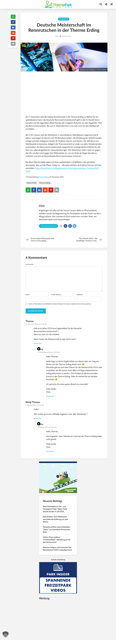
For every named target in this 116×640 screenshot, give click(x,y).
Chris (56, 36)
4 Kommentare (66, 36)
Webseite (80, 294)
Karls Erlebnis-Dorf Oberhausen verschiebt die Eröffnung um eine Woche (55, 519)
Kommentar (29, 264)
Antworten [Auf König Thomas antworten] (38, 418)
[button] (5, 634)
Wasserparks (63, 19)
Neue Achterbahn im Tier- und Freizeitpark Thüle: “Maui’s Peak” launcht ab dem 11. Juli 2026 (55, 509)
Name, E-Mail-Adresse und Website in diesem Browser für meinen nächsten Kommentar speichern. (60, 304)
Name (28, 294)
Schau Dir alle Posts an (48, 226)
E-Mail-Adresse (56, 294)
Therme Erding (44, 177)
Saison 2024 (31, 183)
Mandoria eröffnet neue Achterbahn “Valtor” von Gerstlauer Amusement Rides (56, 529)
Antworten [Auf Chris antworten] (50, 396)
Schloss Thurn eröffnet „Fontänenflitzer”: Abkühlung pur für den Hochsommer (57, 539)
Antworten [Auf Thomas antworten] (38, 343)
